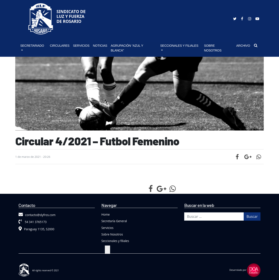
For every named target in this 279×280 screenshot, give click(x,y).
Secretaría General (114, 221)
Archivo (243, 45)
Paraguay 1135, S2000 (36, 229)
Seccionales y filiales (115, 241)
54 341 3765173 (33, 222)
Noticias (100, 45)
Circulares (60, 45)
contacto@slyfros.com (37, 215)
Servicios (81, 45)
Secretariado (32, 45)
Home (105, 214)
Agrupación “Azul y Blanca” (127, 48)
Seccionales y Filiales (179, 45)
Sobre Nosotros (212, 48)
